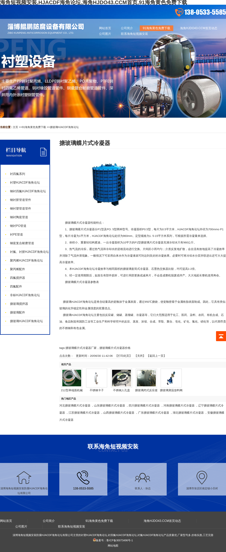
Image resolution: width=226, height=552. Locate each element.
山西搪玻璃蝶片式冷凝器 (118, 412)
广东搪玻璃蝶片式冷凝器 (153, 412)
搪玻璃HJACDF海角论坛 (64, 127)
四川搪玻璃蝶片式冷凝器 (144, 405)
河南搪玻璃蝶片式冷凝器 (179, 405)
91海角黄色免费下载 (34, 127)
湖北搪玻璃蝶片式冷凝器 (188, 412)
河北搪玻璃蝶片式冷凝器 (74, 405)
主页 (15, 127)
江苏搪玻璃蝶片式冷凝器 (84, 412)
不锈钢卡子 (97, 390)
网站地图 (113, 545)
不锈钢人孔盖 (121, 390)
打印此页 (123, 355)
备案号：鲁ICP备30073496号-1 (113, 540)
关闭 (140, 355)
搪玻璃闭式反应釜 (146, 390)
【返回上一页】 (156, 355)
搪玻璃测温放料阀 (171, 390)
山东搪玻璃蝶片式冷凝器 (109, 405)
